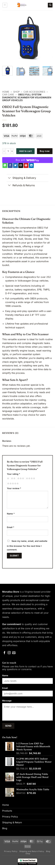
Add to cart (25, 151)
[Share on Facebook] (10, 165)
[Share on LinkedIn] (31, 165)
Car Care (8, 94)
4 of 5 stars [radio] (30, 478)
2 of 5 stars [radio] (13, 478)
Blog (48, 851)
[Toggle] (9, 178)
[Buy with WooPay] (27, 160)
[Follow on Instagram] (9, 653)
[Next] (51, 72)
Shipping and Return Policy (31, 851)
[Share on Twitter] (15, 165)
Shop (16, 91)
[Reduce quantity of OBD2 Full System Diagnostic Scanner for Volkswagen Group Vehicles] (4, 151)
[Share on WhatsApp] (4, 165)
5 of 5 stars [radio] (12, 483)
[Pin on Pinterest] (26, 165)
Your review (14, 488)
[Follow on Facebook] (4, 653)
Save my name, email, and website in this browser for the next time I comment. (27, 545)
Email (10, 527)
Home (5, 91)
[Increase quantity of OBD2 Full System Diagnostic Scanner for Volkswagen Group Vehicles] (12, 151)
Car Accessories (34, 91)
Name (11, 513)
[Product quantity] (8, 151)
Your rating (13, 474)
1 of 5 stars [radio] (7, 478)
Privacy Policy (10, 851)
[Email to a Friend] (20, 165)
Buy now (45, 151)
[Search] (50, 5)
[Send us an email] (13, 653)
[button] (4, 5)
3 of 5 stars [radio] (20, 478)
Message (7, 700)
